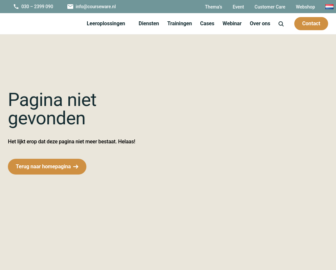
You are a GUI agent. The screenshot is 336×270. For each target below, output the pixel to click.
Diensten (147, 23)
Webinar (232, 23)
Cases (206, 23)
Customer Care (257, 7)
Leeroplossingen (104, 23)
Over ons (96, 37)
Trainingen (178, 23)
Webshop (294, 7)
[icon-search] (280, 23)
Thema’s (199, 7)
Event (225, 7)
